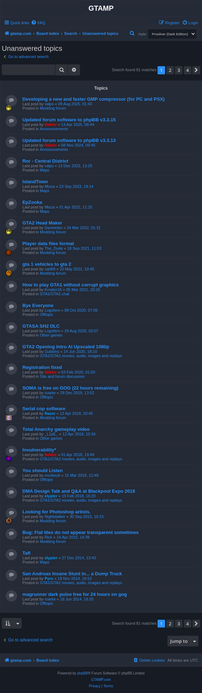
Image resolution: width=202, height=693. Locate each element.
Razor (49, 413)
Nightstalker (54, 516)
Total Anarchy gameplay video (56, 429)
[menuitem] (38, 22)
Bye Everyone (37, 305)
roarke (49, 393)
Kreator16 (53, 289)
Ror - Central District (45, 161)
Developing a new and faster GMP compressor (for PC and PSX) (93, 99)
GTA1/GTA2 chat (54, 294)
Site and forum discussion (62, 376)
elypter (50, 496)
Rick (48, 537)
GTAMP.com (101, 680)
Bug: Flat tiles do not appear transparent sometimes (80, 532)
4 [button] (187, 70)
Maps (44, 170)
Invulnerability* (39, 450)
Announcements (54, 129)
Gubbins (51, 351)
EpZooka (32, 202)
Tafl (26, 553)
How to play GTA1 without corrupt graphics (70, 284)
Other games (51, 335)
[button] (196, 70)
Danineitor (53, 228)
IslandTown (35, 181)
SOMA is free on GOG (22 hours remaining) (70, 388)
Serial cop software (43, 408)
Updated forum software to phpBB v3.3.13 (69, 140)
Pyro (48, 578)
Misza (49, 186)
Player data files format (48, 243)
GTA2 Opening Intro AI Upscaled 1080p (65, 346)
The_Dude (53, 248)
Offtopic (46, 314)
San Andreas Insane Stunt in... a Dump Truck (72, 573)
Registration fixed (42, 367)
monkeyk (52, 475)
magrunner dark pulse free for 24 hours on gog (74, 594)
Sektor (50, 124)
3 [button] (178, 70)
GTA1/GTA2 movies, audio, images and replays (81, 356)
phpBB (82, 673)
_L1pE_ (51, 434)
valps (49, 104)
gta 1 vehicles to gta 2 (46, 264)
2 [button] (170, 70)
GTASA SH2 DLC (41, 326)
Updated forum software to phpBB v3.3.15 (69, 119)
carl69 (49, 269)
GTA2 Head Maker (42, 223)
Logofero (52, 310)
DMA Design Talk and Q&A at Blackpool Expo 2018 (78, 491)
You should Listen (42, 470)
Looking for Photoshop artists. (56, 511)
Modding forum (53, 108)
